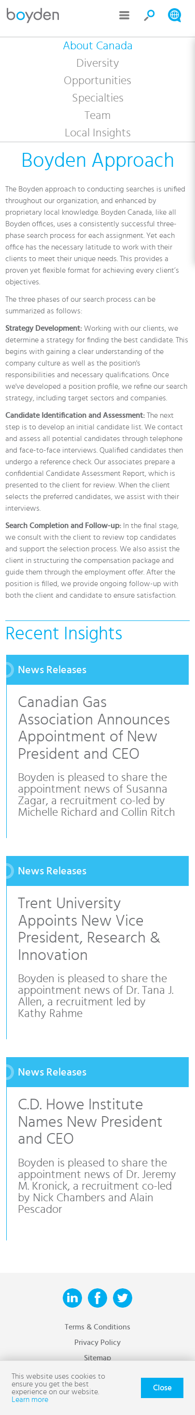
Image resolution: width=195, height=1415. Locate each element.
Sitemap (97, 1358)
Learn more (30, 1399)
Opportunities (97, 81)
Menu (124, 15)
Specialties (98, 98)
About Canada (98, 46)
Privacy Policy (97, 1342)
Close (162, 1388)
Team (97, 115)
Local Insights (98, 133)
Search (149, 15)
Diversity (97, 63)
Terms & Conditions (97, 1327)
